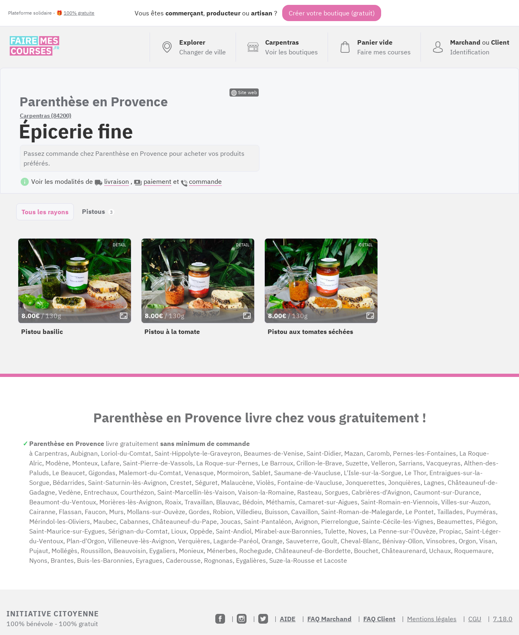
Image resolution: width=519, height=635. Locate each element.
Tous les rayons (45, 212)
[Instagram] (242, 619)
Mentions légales (432, 619)
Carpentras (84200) (45, 115)
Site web (244, 92)
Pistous (98, 211)
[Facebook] (220, 619)
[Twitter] (263, 619)
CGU (474, 619)
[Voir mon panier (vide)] (374, 47)
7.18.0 (503, 619)
